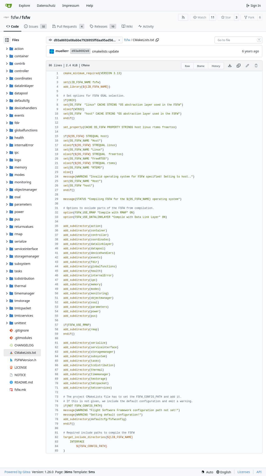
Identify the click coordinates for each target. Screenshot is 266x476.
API (259, 472)
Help (89, 5)
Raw (187, 66)
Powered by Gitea (17, 472)
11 (213, 17)
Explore (24, 5)
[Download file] (229, 66)
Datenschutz (46, 5)
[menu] (207, 472)
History (216, 66)
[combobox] (238, 40)
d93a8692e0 (80, 51)
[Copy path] (157, 40)
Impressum (70, 5)
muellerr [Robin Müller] (62, 51)
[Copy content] (238, 66)
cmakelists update (105, 51)
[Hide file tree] (7, 40)
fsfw (15, 17)
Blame (201, 66)
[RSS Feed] (183, 17)
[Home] (8, 6)
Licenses (243, 472)
